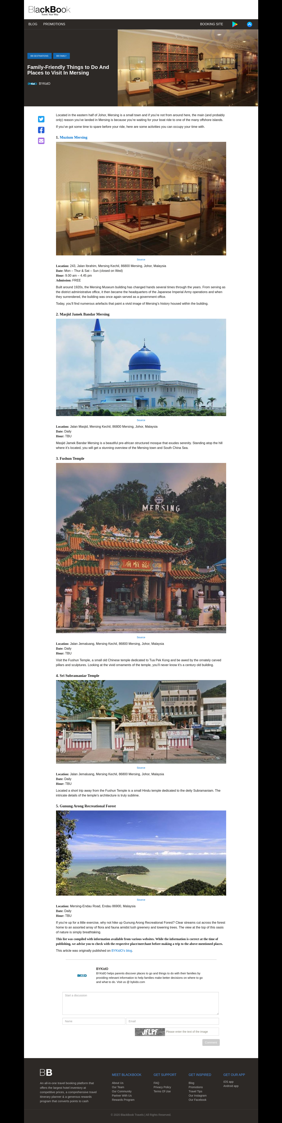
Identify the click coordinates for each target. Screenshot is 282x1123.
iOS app (228, 1081)
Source (141, 259)
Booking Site (211, 24)
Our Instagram (198, 1095)
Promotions (54, 24)
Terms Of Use (162, 1091)
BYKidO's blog (121, 950)
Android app (231, 1086)
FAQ (156, 1083)
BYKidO (44, 83)
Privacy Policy (162, 1087)
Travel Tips (195, 1091)
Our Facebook (198, 1099)
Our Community (121, 1091)
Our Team (118, 1087)
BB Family (61, 56)
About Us (117, 1083)
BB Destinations (39, 56)
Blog (32, 24)
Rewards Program (123, 1099)
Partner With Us (122, 1095)
